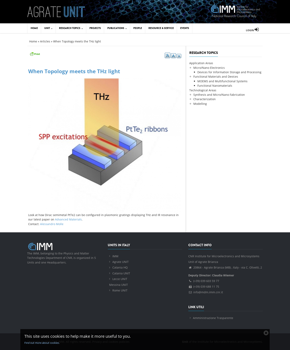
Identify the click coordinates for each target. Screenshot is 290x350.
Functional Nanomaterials (214, 86)
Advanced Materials (68, 219)
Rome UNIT (119, 290)
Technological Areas (202, 90)
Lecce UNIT (119, 279)
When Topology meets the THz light (74, 71)
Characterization (204, 99)
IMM (115, 256)
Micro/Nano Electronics (209, 68)
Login (252, 30)
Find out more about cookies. (42, 343)
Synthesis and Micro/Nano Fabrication (219, 95)
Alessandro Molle (51, 224)
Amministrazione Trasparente (213, 318)
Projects (95, 28)
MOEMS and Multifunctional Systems (222, 81)
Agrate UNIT (120, 262)
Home (34, 28)
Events (184, 28)
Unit (48, 28)
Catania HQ (120, 267)
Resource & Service (161, 28)
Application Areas (201, 63)
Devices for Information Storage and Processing (229, 72)
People (137, 28)
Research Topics (71, 28)
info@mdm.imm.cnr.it (205, 292)
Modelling (200, 104)
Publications (117, 28)
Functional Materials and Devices (215, 76)
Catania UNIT (121, 273)
